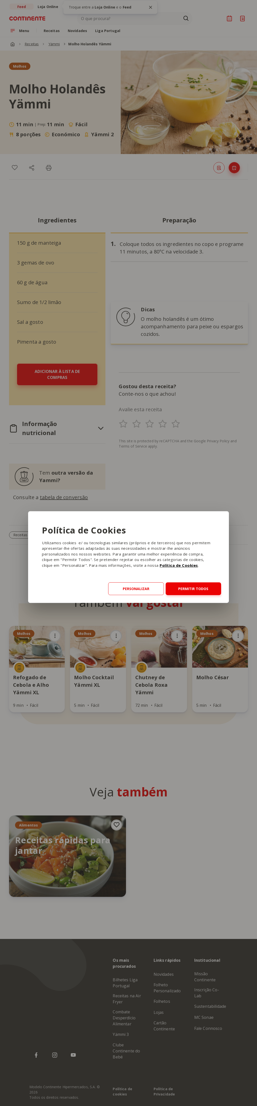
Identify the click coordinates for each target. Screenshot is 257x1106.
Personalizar (136, 588)
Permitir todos (193, 588)
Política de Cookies (179, 565)
